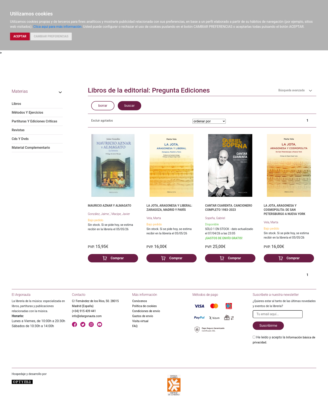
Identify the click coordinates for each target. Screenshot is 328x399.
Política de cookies (144, 306)
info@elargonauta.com (87, 316)
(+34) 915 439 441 (84, 311)
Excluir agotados (102, 120)
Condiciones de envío (146, 311)
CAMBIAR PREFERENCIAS (51, 36)
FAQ (134, 326)
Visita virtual (140, 321)
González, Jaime (99, 214)
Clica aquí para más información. (57, 27)
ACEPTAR (19, 36)
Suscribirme (268, 326)
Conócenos (139, 301)
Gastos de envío (142, 316)
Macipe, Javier (120, 214)
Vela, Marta (153, 218)
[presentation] (284, 355)
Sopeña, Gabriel (215, 218)
